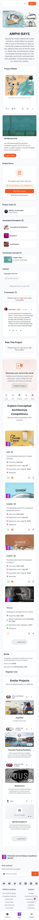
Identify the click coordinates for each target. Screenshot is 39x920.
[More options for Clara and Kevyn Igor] (31, 697)
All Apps (31, 893)
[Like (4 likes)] (7, 108)
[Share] (23, 109)
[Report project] (33, 395)
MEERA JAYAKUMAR (21, 260)
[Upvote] (10, 330)
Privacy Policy (9, 902)
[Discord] (4, 883)
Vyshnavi (17, 764)
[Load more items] (19, 642)
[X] (14, 883)
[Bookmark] (28, 109)
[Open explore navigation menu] (7, 915)
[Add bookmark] (29, 477)
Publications (31, 908)
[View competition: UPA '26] (20, 438)
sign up (23, 298)
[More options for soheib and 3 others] (31, 729)
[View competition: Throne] (20, 594)
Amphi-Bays (17, 257)
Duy (12, 801)
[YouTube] (9, 883)
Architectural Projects (31, 896)
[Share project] (26, 395)
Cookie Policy (9, 899)
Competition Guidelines (9, 896)
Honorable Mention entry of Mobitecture (19, 186)
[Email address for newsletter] (17, 874)
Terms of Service (9, 905)
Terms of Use (9, 908)
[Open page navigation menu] (32, 915)
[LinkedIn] (25, 883)
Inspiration (31, 905)
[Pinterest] (20, 883)
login (15, 298)
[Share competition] (33, 477)
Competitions (31, 902)
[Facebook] (36, 883)
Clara (14, 696)
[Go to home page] (19, 915)
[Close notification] (34, 12)
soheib (18, 728)
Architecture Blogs (31, 899)
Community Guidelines (9, 893)
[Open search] (25, 3)
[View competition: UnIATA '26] (20, 542)
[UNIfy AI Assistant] (34, 898)
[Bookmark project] (13, 395)
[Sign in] (32, 3)
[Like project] (6, 395)
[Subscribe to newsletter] (35, 874)
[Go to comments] (19, 395)
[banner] (19, 136)
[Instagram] (31, 883)
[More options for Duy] (31, 801)
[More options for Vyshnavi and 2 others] (31, 765)
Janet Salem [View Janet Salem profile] (12, 309)
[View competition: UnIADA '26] (20, 490)
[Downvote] (16, 330)
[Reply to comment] (20, 330)
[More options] (33, 109)
